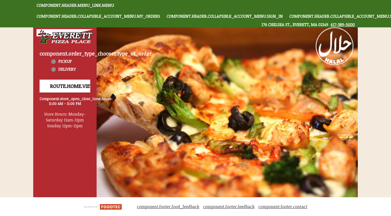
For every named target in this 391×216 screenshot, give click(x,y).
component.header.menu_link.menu (75, 5)
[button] (65, 36)
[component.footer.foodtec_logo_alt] (103, 206)
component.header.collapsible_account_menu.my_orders (98, 16)
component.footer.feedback (229, 206)
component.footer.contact (282, 206)
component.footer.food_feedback (168, 206)
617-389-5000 (343, 24)
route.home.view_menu (81, 85)
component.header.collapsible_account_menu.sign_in (225, 16)
